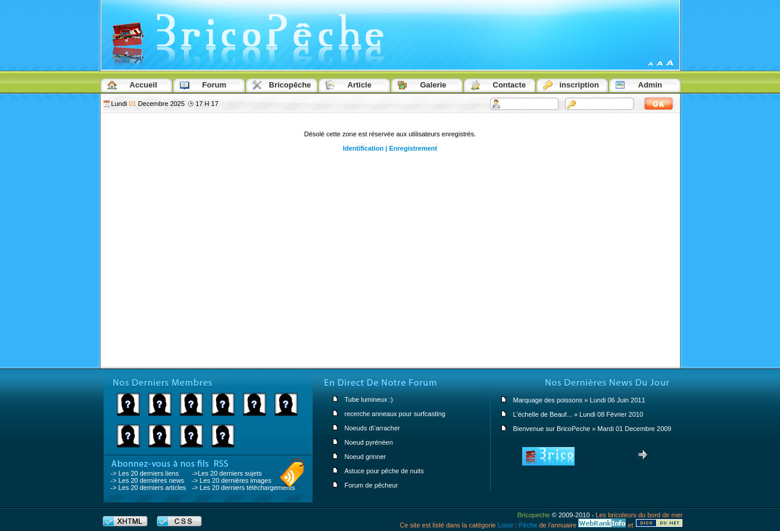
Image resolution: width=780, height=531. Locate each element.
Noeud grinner (365, 456)
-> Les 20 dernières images (232, 480)
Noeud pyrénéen (369, 442)
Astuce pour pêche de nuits (384, 470)
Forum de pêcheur (371, 485)
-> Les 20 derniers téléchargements (243, 487)
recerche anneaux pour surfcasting (395, 413)
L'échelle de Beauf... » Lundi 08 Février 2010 (578, 414)
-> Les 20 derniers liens (145, 473)
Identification (363, 148)
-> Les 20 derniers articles (148, 487)
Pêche (528, 525)
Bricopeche (533, 514)
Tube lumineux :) (369, 399)
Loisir (505, 525)
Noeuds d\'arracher (372, 428)
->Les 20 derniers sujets (227, 473)
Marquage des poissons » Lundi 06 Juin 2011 (579, 400)
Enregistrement (413, 148)
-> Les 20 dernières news (148, 480)
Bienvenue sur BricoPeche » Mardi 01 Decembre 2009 (592, 428)
